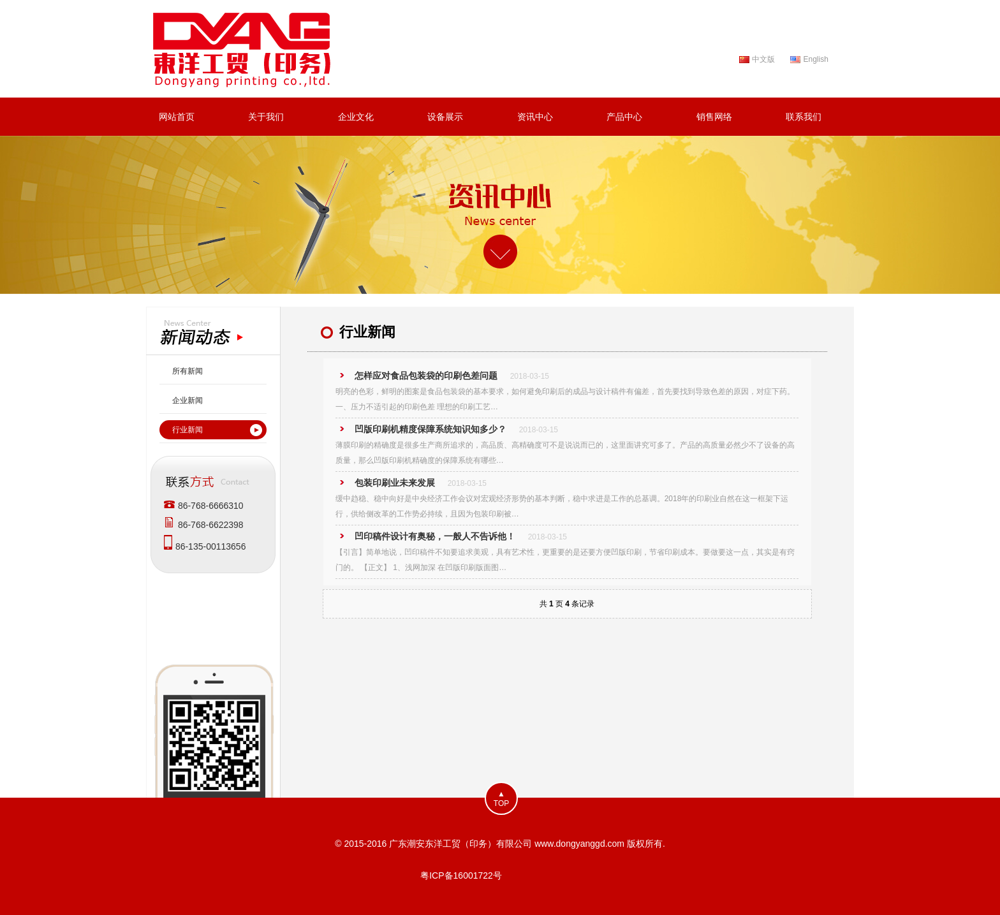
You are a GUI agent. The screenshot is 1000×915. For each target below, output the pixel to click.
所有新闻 (187, 371)
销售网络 (714, 117)
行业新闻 (187, 429)
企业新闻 (187, 400)
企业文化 (356, 117)
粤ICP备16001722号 (461, 875)
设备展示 (445, 117)
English (815, 59)
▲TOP (501, 798)
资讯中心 (535, 117)
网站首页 (177, 117)
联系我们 (803, 117)
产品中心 (624, 117)
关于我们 (266, 117)
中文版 (763, 59)
